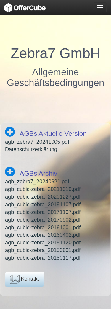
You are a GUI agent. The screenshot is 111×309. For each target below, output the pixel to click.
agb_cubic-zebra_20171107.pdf (43, 212)
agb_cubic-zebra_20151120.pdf (43, 243)
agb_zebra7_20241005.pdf (37, 142)
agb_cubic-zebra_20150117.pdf (43, 258)
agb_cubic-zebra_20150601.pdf (43, 250)
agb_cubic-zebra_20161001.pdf (43, 227)
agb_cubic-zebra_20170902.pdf (43, 220)
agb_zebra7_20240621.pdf (37, 181)
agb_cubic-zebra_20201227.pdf (43, 197)
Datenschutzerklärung (31, 149)
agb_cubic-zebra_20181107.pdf (43, 204)
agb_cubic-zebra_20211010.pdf (43, 189)
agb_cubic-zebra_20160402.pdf (43, 235)
